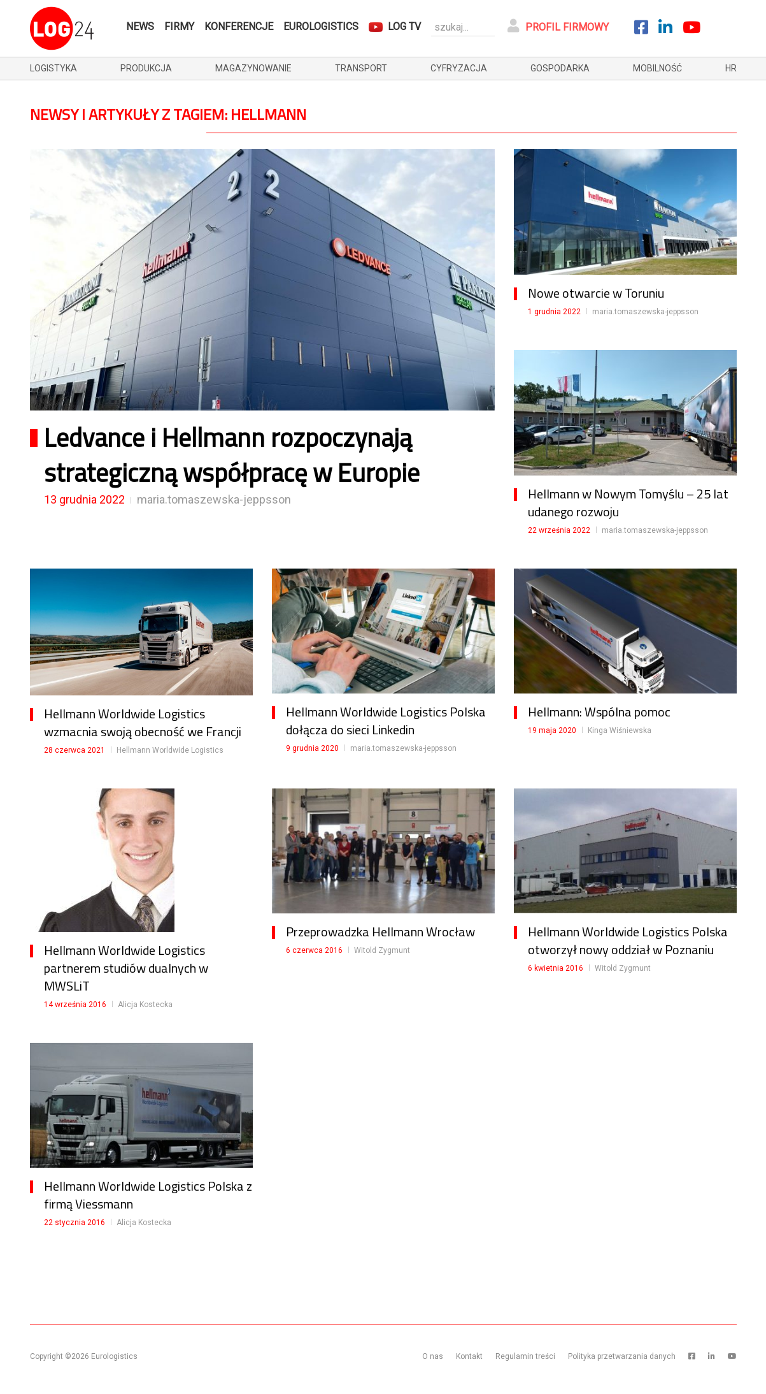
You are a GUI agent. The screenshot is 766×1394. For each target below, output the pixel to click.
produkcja (146, 68)
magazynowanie (253, 68)
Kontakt (469, 1356)
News (140, 26)
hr (731, 68)
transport (361, 68)
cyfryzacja (458, 68)
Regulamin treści (525, 1356)
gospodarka (560, 68)
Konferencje (238, 26)
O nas (432, 1356)
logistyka (53, 68)
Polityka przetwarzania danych (622, 1356)
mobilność (657, 68)
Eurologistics (320, 26)
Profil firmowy (558, 26)
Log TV (404, 26)
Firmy (179, 26)
